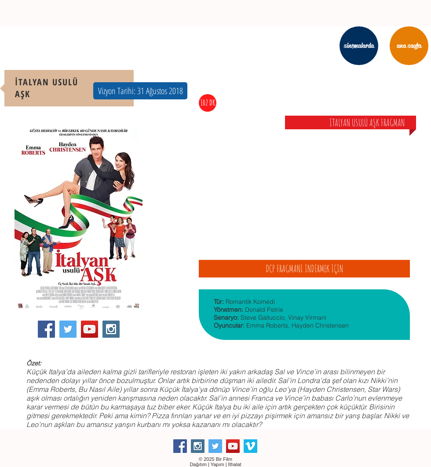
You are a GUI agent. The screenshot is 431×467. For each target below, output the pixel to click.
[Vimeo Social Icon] (250, 446)
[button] (140, 90)
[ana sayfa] (409, 45)
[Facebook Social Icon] (46, 329)
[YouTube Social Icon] (89, 329)
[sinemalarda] (359, 45)
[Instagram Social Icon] (111, 329)
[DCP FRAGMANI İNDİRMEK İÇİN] (304, 268)
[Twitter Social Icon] (68, 329)
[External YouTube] (304, 186)
